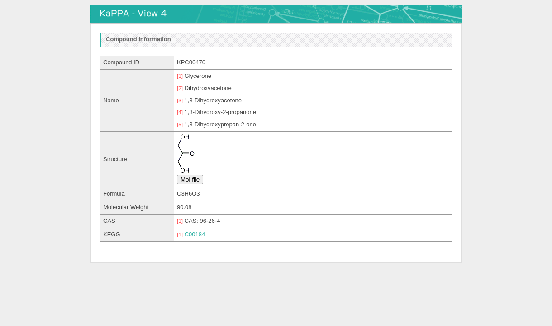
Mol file (190, 179)
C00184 (195, 234)
